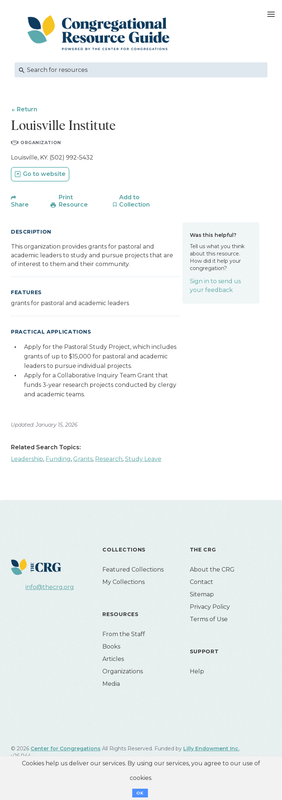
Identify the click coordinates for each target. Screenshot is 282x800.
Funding (58, 459)
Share (20, 204)
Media (111, 684)
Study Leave (143, 459)
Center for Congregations (66, 749)
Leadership (27, 459)
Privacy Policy (210, 607)
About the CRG (212, 569)
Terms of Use (209, 619)
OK (140, 793)
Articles (113, 659)
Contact (201, 582)
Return (27, 109)
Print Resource (73, 201)
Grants (83, 459)
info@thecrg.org (50, 587)
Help (197, 671)
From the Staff (123, 634)
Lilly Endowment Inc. (211, 749)
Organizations (122, 671)
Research (108, 459)
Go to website (44, 174)
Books (111, 646)
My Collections (123, 582)
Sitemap (202, 594)
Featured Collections (133, 569)
